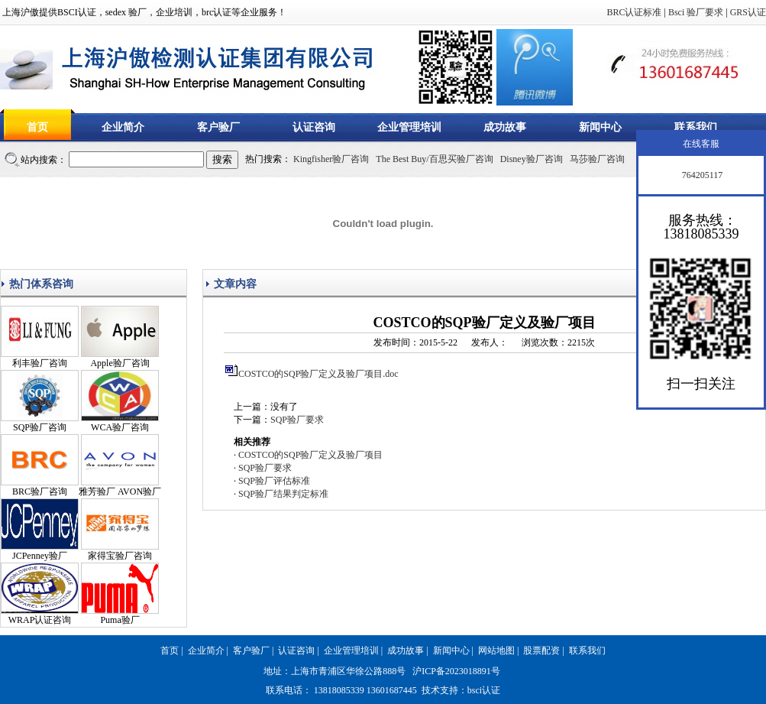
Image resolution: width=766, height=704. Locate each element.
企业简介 (123, 127)
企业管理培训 (409, 127)
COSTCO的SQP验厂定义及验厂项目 (310, 454)
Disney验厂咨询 (531, 159)
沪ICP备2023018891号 (456, 671)
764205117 (701, 175)
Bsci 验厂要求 (695, 12)
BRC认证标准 (633, 12)
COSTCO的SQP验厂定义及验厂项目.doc (318, 373)
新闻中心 (600, 127)
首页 (37, 127)
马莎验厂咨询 (597, 159)
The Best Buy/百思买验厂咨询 (434, 159)
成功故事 (504, 127)
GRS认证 (748, 12)
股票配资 (541, 650)
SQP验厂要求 (297, 419)
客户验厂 (218, 127)
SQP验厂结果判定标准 (283, 493)
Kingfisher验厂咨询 (331, 159)
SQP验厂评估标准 (274, 480)
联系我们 (695, 127)
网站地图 (496, 650)
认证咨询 (314, 127)
